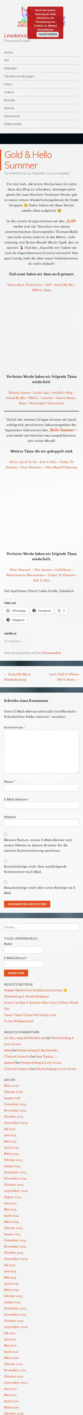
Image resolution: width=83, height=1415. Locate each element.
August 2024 (12, 1197)
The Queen (43, 569)
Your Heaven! (31, 467)
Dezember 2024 (15, 1172)
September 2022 (16, 1327)
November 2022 (15, 1314)
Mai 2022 (10, 1345)
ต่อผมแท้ (9, 1062)
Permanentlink (51, 653)
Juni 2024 (10, 1203)
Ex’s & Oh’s (48, 462)
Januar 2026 (12, 1098)
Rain (47, 290)
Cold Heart (63, 569)
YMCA (36, 290)
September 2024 (16, 1191)
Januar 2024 (12, 1234)
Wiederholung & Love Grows (41, 1062)
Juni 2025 (10, 1135)
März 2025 (11, 1153)
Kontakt (9, 100)
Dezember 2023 (15, 1240)
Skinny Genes (19, 392)
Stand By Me (63, 284)
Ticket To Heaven (61, 575)
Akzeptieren (47, 34)
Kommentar (14, 727)
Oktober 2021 (13, 1376)
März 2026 (11, 1085)
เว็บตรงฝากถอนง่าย (17, 1056)
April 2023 (11, 1283)
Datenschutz (13, 124)
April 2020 (11, 1401)
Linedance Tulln (21, 35)
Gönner (9, 108)
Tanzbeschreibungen (19, 76)
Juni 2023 (10, 1271)
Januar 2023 (12, 1302)
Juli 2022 (9, 1333)
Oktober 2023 (13, 1252)
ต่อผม (8, 1050)
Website (10, 817)
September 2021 (15, 1382)
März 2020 (11, 1407)
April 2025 (11, 1147)
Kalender (10, 68)
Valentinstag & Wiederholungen (26, 996)
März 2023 (11, 1290)
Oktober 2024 (13, 1184)
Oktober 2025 (13, 1116)
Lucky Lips (41, 392)
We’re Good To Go (23, 462)
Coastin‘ (47, 397)
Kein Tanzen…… (46, 1056)
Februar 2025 (13, 1160)
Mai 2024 (10, 1209)
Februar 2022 (13, 1364)
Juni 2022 (10, 1339)
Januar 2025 (12, 1166)
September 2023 (15, 1259)
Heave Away (65, 397)
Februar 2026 (13, 1092)
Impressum (12, 116)
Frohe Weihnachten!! (19, 1021)
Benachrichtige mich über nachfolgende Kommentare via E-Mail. (35, 869)
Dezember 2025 (15, 1104)
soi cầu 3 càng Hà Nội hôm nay (24, 1038)
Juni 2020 (10, 1389)
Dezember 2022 (15, 1308)
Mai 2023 (10, 1277)
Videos (9, 92)
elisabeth (64, 173)
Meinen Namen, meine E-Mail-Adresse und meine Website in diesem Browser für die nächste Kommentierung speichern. (37, 845)
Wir (6, 60)
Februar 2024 (13, 1228)
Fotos (8, 84)
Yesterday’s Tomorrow (24, 284)
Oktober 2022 (13, 1320)
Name (9, 781)
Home (8, 52)
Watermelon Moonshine (25, 575)
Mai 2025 (10, 1141)
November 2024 (15, 1178)
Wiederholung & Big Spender (37, 1050)
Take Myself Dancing (61, 467)
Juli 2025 (9, 1129)
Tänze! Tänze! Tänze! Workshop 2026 (30, 1015)
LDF (48, 284)
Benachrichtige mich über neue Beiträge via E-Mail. (40, 890)
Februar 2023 (13, 1296)
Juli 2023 (9, 1265)
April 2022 (11, 1351)
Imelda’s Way (62, 392)
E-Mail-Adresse (16, 799)
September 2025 (16, 1123)
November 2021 (15, 1370)
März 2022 (11, 1358)
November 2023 (15, 1246)
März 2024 (11, 1221)
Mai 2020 (10, 1395)
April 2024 (11, 1215)
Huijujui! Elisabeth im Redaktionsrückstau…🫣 (35, 990)
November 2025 (15, 1110)
